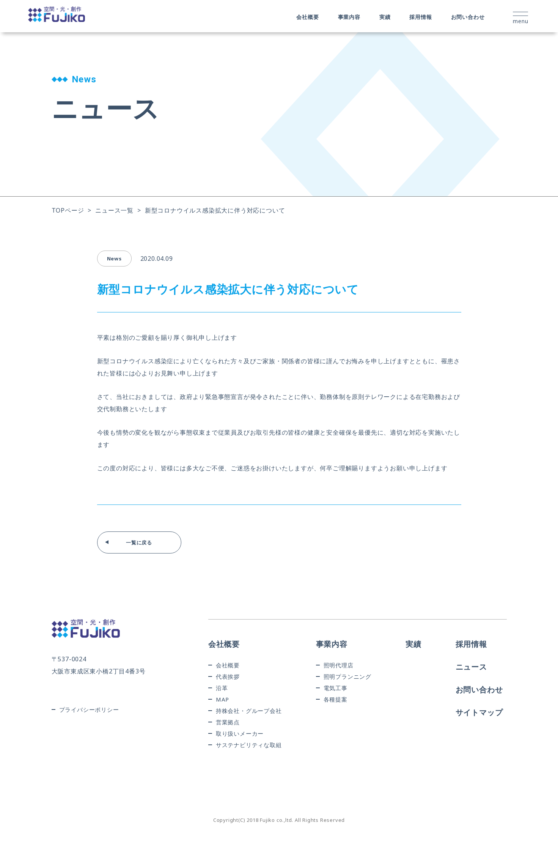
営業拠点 (228, 722)
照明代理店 (339, 665)
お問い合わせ (468, 16)
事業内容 (349, 16)
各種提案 (335, 699)
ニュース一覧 (114, 210)
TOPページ (68, 210)
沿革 (222, 688)
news (114, 258)
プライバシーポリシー (89, 709)
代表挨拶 (228, 676)
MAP (222, 699)
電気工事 (335, 688)
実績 (385, 16)
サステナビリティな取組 (249, 745)
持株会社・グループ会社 (249, 710)
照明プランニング (347, 676)
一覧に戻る (139, 542)
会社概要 (307, 16)
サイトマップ (479, 712)
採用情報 (420, 16)
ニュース (471, 667)
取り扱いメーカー (240, 733)
